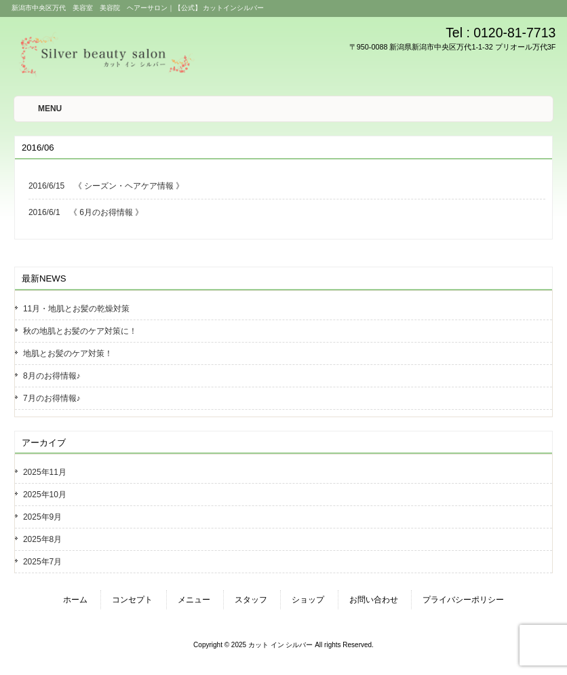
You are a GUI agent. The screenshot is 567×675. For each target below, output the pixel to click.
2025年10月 (44, 494)
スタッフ (251, 599)
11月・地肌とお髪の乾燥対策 (76, 308)
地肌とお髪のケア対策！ (68, 353)
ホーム (75, 599)
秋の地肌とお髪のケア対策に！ (80, 331)
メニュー (194, 599)
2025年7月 (42, 561)
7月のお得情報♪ (52, 398)
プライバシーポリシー (463, 599)
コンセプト (132, 599)
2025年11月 (44, 472)
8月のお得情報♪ (52, 376)
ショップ (308, 599)
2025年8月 (42, 539)
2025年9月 (42, 517)
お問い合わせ (373, 599)
